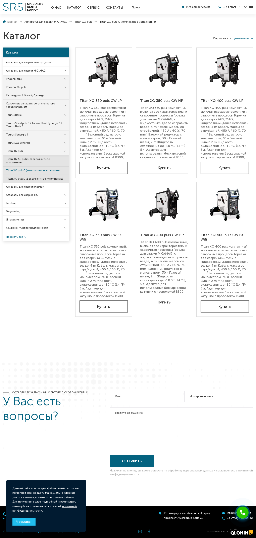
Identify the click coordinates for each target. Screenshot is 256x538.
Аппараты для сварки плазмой (25, 186)
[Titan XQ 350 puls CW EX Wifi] (104, 204)
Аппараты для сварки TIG (22, 194)
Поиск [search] (136, 7)
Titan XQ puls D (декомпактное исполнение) (34, 178)
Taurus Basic (13, 114)
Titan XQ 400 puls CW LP (222, 100)
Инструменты (15, 219)
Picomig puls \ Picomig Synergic (25, 95)
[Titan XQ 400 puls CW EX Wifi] (225, 204)
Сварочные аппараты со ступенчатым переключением (30, 105)
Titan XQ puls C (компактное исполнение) (33, 170)
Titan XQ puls (14, 151)
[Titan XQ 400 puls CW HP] (164, 204)
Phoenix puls (14, 78)
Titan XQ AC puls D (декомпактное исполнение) (28, 161)
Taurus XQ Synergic (18, 142)
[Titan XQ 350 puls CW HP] (164, 70)
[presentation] (140, 440)
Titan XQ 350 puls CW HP (161, 100)
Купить (103, 167)
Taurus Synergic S (17, 134)
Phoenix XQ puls (16, 87)
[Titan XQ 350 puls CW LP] (104, 70)
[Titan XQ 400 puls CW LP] (225, 70)
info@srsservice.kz (198, 7)
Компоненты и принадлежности (27, 227)
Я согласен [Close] (24, 522)
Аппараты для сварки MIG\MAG (26, 70)
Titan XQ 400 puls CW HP (162, 235)
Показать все (14, 236)
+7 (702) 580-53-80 (238, 7)
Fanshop (11, 203)
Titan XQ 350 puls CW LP (101, 100)
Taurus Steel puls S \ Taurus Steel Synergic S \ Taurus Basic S (34, 125)
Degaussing (13, 211)
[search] (159, 7)
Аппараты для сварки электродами (28, 62)
